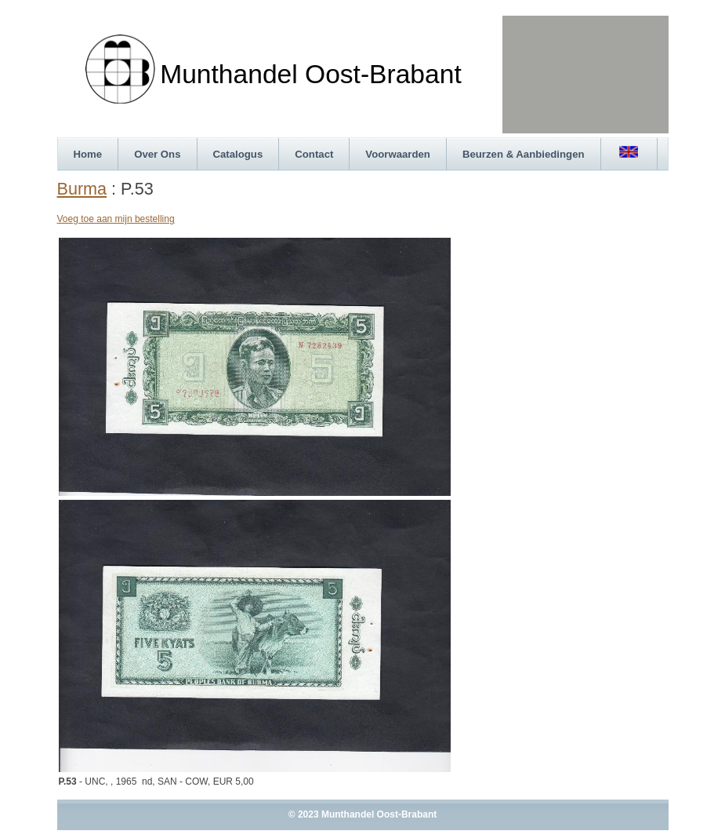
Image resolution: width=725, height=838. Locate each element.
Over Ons (157, 154)
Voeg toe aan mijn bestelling (116, 218)
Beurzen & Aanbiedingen (523, 154)
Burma (82, 189)
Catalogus (238, 154)
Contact (314, 154)
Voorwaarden (397, 154)
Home (88, 154)
